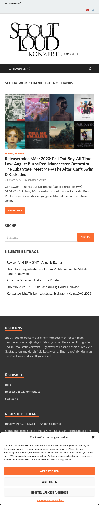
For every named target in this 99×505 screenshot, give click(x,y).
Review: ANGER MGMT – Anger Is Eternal (35, 262)
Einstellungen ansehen (49, 492)
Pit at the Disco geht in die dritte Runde (33, 280)
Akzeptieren (49, 471)
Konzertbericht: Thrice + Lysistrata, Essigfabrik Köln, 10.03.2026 (49, 293)
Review (9, 153)
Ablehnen (49, 482)
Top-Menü (15, 3)
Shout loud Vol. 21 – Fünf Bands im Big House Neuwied (43, 287)
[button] (93, 437)
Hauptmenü (21, 68)
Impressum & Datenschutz (50, 500)
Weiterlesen (13, 209)
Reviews (19, 153)
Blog (8, 384)
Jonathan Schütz (37, 179)
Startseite (11, 398)
